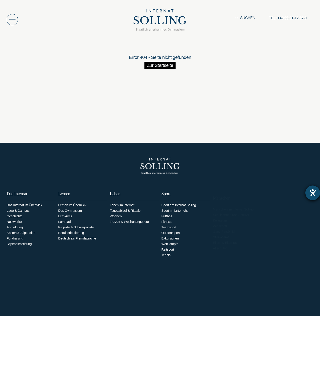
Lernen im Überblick (72, 209)
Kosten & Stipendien (21, 235)
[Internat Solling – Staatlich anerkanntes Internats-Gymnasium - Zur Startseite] (160, 21)
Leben (115, 198)
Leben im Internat (122, 209)
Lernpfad (64, 225)
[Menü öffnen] (12, 19)
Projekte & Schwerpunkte (76, 231)
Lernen (64, 197)
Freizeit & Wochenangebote (129, 226)
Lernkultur (65, 220)
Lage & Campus (18, 213)
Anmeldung (15, 229)
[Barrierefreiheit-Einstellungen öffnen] (312, 193)
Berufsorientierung (71, 236)
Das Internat (17, 196)
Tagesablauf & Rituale (125, 215)
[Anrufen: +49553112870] (288, 18)
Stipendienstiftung (19, 246)
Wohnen (116, 220)
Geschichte (14, 218)
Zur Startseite (160, 65)
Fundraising (15, 241)
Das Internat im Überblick (24, 207)
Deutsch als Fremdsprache (77, 242)
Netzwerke (14, 224)
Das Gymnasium (70, 214)
